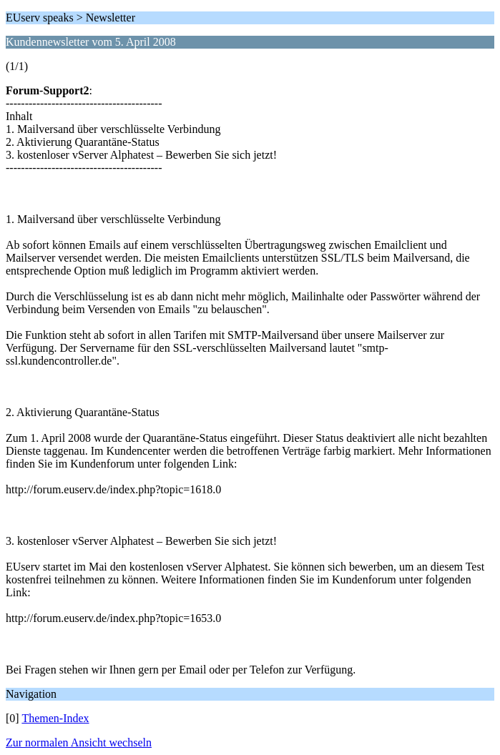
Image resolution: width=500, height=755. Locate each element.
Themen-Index (55, 718)
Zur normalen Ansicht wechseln (79, 742)
